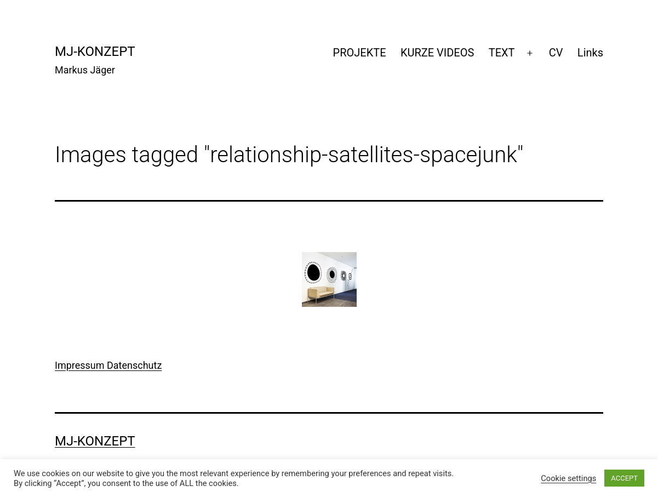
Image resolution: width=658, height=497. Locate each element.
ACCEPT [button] (624, 478)
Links (590, 52)
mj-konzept (95, 51)
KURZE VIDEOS (437, 52)
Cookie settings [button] (568, 478)
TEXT (502, 52)
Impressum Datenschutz (108, 365)
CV (556, 52)
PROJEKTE (359, 52)
